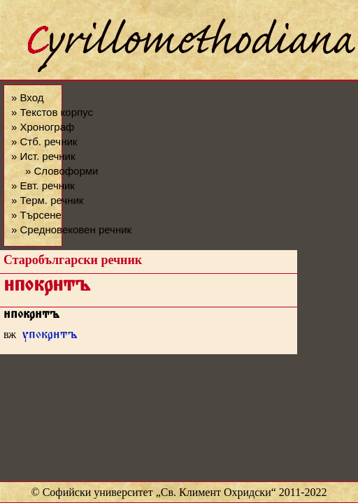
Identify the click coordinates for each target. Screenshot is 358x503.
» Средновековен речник (71, 229)
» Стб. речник (44, 141)
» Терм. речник (47, 200)
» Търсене (36, 215)
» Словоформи (61, 171)
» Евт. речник (43, 185)
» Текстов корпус (52, 112)
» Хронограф (42, 127)
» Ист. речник (43, 156)
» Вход (27, 97)
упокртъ (50, 336)
